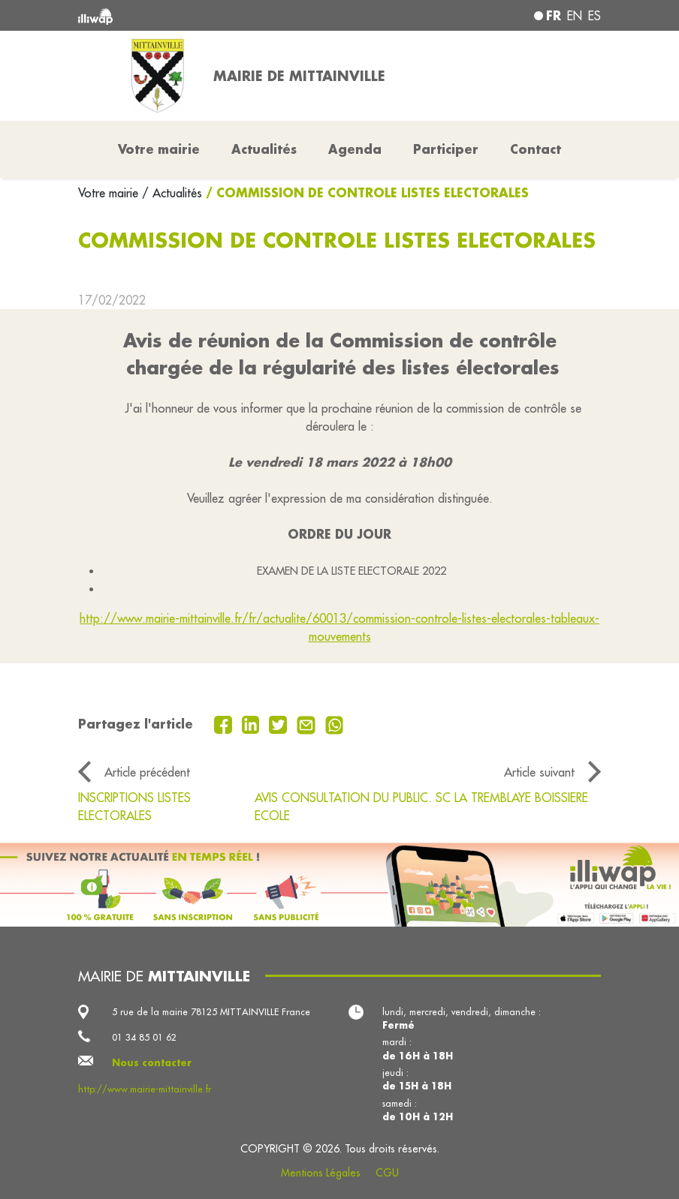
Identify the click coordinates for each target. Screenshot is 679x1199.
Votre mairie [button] (159, 149)
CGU (387, 1172)
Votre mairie (110, 192)
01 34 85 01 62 (144, 1037)
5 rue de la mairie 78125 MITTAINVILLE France (211, 1011)
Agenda (355, 149)
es (594, 15)
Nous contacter (152, 1062)
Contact (535, 149)
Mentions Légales (321, 1172)
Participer (445, 149)
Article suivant (539, 772)
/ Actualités (172, 192)
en (574, 15)
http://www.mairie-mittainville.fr (144, 1089)
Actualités (264, 149)
